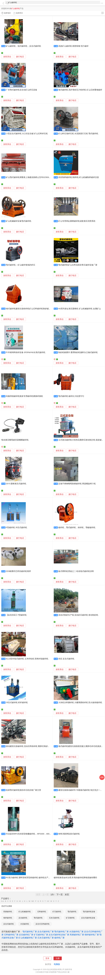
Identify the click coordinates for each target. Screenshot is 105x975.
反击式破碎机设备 (88, 918)
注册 (58, 958)
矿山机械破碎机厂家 (27, 937)
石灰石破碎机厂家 (45, 937)
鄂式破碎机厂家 (61, 931)
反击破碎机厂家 (26, 934)
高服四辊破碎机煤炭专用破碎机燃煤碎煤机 (24, 396)
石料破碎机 (41, 912)
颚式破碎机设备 (89, 912)
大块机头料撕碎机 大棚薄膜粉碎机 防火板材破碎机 (80, 702)
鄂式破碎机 (38, 918)
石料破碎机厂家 (11, 934)
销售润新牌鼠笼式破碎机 (69, 834)
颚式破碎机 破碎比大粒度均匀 (71, 396)
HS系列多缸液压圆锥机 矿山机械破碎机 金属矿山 (79, 309)
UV (48, 901)
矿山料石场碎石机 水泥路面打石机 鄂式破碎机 (78, 133)
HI (20, 901)
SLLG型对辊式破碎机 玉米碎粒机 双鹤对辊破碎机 (27, 659)
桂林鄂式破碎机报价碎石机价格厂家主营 (23, 790)
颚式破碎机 (72, 912)
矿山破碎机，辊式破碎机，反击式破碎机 (23, 46)
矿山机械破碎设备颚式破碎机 (18, 221)
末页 (67, 894)
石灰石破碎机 (54, 918)
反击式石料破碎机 (43, 924)
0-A (2, 901)
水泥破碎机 (24, 924)
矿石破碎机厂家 (41, 934)
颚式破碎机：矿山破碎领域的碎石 (20, 265)
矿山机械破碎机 (25, 912)
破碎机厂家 (59, 937)
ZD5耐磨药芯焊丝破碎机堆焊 (18, 571)
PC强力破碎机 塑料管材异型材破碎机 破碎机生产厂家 (29, 877)
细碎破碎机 (7, 918)
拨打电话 (20, 57)
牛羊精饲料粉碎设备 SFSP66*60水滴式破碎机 (25, 352)
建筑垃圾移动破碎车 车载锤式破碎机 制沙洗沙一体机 (81, 790)
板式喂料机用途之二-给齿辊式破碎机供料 (76, 571)
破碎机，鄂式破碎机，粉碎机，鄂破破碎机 (76, 527)
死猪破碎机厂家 (77, 934)
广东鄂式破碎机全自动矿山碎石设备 (21, 90)
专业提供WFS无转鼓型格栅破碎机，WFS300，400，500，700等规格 (36, 834)
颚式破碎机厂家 (30, 931)
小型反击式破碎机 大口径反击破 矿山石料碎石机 (27, 133)
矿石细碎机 (70, 918)
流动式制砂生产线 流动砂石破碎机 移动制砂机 (78, 615)
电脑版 (57, 964)
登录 (47, 958)
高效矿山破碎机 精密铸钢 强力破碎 (73, 46)
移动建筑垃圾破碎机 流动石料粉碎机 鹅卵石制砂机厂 (29, 746)
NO (32, 901)
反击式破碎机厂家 (45, 931)
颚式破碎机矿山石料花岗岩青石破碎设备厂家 (77, 265)
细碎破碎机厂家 (92, 934)
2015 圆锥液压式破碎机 (16, 484)
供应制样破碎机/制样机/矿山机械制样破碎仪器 (78, 177)
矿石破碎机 (56, 912)
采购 (102, 777)
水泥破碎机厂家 (76, 931)
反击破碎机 (23, 918)
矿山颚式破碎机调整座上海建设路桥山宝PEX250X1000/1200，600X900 (37, 177)
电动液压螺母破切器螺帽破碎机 (15, 440)
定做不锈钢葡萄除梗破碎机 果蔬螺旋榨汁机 (77, 484)
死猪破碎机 (7, 912)
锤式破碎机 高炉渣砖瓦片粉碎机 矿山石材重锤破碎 (80, 90)
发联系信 (7, 57)
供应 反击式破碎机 (66, 659)
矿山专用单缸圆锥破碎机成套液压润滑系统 (76, 221)
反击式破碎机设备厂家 (59, 934)
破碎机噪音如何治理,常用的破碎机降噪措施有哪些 (75, 877)
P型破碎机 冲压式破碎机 (16, 527)
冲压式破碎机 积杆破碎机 (17, 702)
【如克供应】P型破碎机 (16, 615)
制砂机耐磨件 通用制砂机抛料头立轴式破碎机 (78, 352)
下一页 (59, 894)
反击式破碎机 (8, 924)
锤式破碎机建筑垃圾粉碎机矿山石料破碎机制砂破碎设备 (30, 309)
